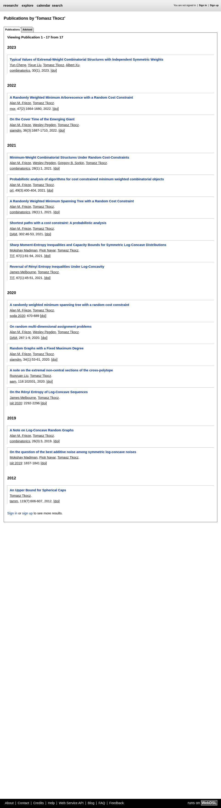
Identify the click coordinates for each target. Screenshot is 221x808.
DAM (13, 234)
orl (11, 190)
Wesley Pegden (44, 125)
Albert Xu (72, 65)
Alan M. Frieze (20, 103)
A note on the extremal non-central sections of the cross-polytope (61, 370)
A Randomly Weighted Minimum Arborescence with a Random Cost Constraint (71, 97)
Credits (38, 803)
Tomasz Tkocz (53, 65)
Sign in (203, 5)
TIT (12, 256)
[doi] (54, 70)
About (9, 803)
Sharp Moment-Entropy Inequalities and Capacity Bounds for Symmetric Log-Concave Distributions (88, 245)
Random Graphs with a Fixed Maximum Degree (46, 348)
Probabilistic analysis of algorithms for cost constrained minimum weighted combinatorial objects (87, 179)
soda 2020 (17, 316)
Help (51, 803)
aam (13, 381)
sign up (27, 513)
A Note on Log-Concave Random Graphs (42, 430)
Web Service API (71, 803)
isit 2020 (16, 403)
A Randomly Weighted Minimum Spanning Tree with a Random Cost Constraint (72, 201)
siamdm (15, 130)
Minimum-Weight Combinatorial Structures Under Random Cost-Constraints (69, 157)
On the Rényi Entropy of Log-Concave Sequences (49, 392)
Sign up (214, 5)
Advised (27, 29)
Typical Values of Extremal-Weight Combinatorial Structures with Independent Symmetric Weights (86, 59)
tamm (14, 501)
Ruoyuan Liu (19, 376)
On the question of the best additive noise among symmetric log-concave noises (73, 452)
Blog (91, 803)
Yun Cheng (18, 65)
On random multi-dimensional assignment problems (51, 326)
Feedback (116, 803)
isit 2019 (16, 463)
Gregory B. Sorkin (71, 163)
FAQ (101, 803)
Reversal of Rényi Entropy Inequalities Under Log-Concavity (57, 266)
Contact (23, 803)
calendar (43, 5)
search (57, 5)
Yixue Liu (34, 65)
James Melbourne (23, 272)
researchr (10, 5)
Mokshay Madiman (23, 250)
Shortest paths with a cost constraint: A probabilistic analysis (58, 223)
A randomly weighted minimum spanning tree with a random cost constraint (69, 305)
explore (27, 5)
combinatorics (20, 70)
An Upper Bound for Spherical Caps (38, 490)
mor (12, 109)
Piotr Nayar (47, 250)
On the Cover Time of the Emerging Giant (42, 119)
